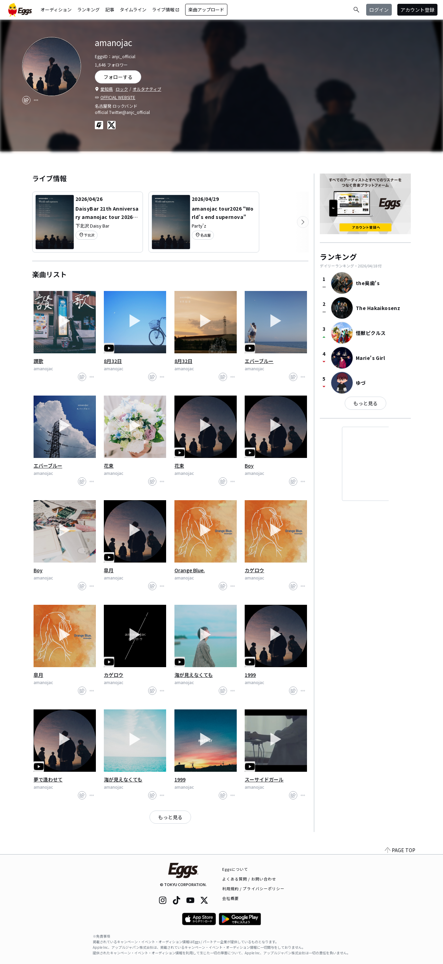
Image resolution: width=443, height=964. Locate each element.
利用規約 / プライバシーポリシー (253, 888)
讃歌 (38, 360)
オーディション (56, 9)
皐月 (109, 570)
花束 (109, 465)
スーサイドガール (264, 779)
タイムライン (133, 9)
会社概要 (230, 898)
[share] (26, 100)
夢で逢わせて (48, 779)
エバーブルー (259, 360)
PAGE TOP (400, 850)
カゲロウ (254, 570)
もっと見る (170, 817)
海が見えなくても (193, 674)
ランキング (88, 9)
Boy (249, 465)
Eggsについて (235, 869)
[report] (36, 100)
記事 (109, 9)
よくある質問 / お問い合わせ (249, 879)
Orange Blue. (189, 570)
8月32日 (113, 360)
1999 (250, 674)
